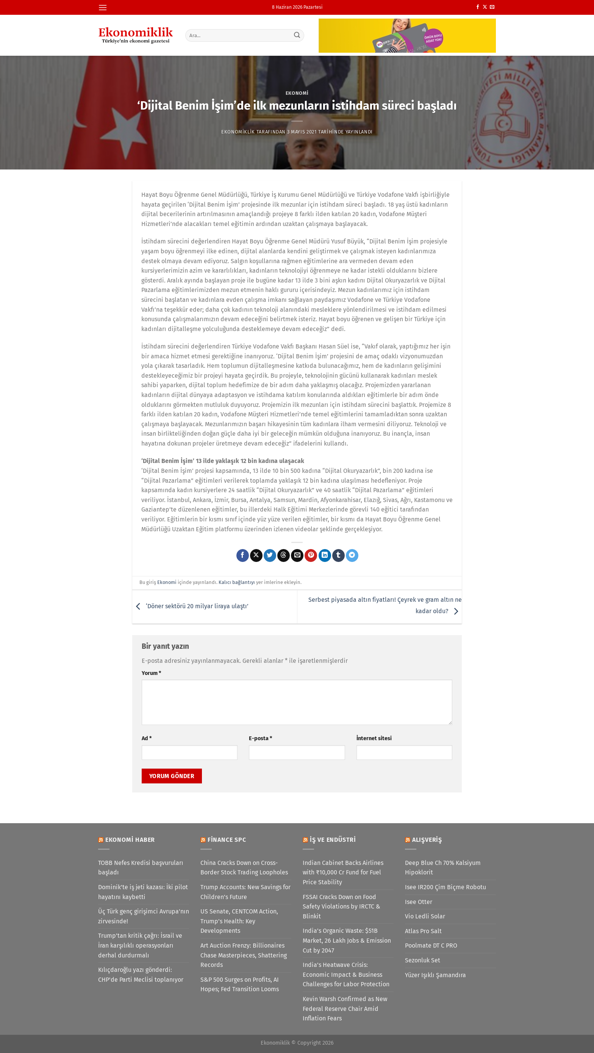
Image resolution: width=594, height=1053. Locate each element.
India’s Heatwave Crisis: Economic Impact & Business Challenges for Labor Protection (346, 974)
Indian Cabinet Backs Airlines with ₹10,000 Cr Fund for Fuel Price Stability (343, 872)
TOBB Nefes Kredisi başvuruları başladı (140, 867)
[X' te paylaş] (256, 555)
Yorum (151, 673)
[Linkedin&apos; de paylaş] (325, 555)
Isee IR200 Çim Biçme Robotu (445, 887)
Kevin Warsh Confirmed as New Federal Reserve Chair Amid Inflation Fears (345, 1008)
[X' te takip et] (485, 7)
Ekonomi (297, 93)
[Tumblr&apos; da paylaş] (338, 555)
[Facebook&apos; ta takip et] (477, 7)
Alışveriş (427, 839)
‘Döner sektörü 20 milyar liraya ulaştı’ (190, 606)
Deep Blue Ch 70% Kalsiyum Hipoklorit (443, 867)
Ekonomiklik (238, 132)
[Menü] (102, 7)
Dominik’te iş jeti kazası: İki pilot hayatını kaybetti (143, 892)
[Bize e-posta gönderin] (492, 7)
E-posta (260, 738)
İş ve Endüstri (333, 839)
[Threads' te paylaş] (283, 555)
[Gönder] (297, 35)
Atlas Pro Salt (423, 931)
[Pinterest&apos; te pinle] (311, 555)
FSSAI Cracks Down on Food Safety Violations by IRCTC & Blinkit (341, 906)
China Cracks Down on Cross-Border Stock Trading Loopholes (244, 867)
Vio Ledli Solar (425, 916)
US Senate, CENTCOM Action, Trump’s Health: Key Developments (239, 921)
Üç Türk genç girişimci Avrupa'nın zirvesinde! (143, 916)
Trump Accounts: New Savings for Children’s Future (245, 892)
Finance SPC (227, 839)
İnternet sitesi (374, 738)
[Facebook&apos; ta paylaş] (242, 555)
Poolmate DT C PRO (431, 945)
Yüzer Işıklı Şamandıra (435, 975)
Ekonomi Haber (130, 839)
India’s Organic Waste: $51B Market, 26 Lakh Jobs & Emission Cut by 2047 (347, 940)
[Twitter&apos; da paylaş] (270, 555)
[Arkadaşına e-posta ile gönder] (297, 555)
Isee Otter (418, 901)
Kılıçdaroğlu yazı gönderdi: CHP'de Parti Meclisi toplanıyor (140, 974)
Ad (147, 738)
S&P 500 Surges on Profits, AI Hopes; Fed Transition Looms (239, 984)
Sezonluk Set (422, 960)
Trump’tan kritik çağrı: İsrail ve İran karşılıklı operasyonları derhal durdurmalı (140, 945)
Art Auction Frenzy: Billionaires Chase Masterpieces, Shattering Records (243, 955)
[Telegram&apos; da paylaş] (352, 555)
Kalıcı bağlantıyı (237, 582)
